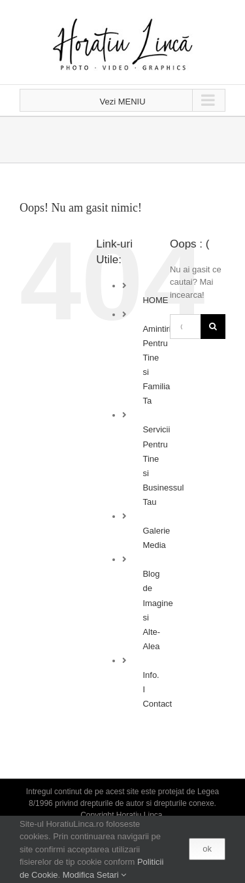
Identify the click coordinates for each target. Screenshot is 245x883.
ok (207, 849)
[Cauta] (213, 326)
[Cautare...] (185, 326)
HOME (155, 300)
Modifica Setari (95, 875)
